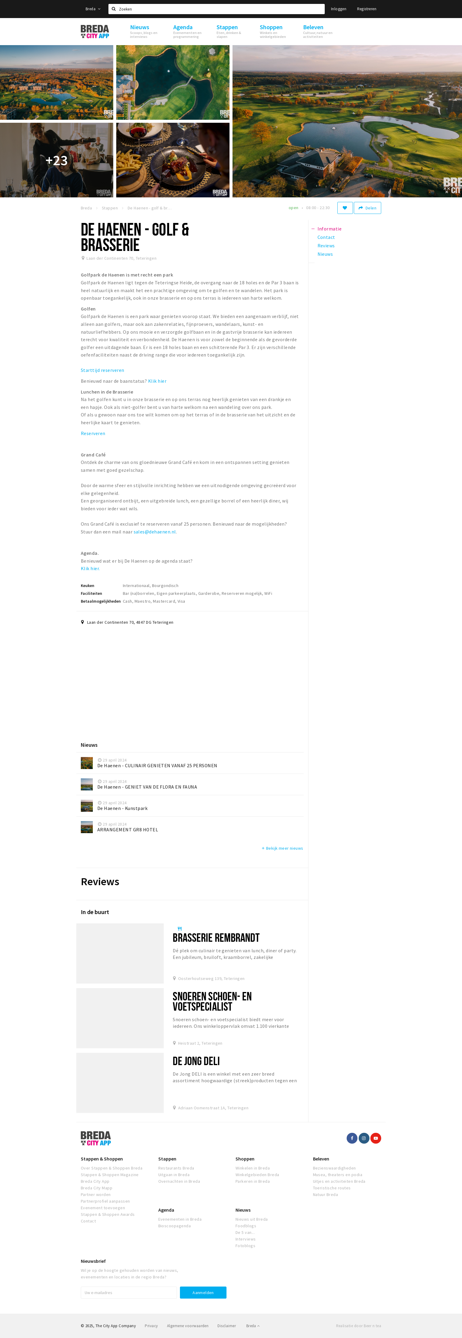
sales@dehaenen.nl (155, 532)
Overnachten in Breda (179, 1181)
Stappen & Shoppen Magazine (109, 1174)
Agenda (166, 1210)
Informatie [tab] (330, 229)
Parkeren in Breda (253, 1181)
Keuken (87, 585)
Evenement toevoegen (103, 1207)
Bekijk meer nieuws (282, 848)
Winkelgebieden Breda (257, 1174)
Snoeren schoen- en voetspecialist (212, 1001)
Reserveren (93, 433)
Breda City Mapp (96, 1188)
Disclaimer (226, 1325)
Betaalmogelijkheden (101, 601)
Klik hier (157, 381)
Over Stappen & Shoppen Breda (111, 1168)
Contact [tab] (326, 237)
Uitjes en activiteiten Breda (339, 1181)
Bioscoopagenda (174, 1225)
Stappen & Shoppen (102, 1159)
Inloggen (338, 8)
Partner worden (96, 1194)
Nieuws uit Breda (252, 1219)
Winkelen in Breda (253, 1168)
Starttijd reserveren (103, 370)
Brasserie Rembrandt (216, 937)
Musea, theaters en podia (338, 1174)
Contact (88, 1221)
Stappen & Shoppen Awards (108, 1214)
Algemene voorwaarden (188, 1325)
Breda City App (95, 1181)
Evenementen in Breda (180, 1219)
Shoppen (245, 1159)
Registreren (366, 8)
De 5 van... (245, 1232)
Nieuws (243, 1210)
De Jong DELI (196, 1060)
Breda (93, 8)
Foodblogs (246, 1225)
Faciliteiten (91, 593)
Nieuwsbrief (93, 1261)
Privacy (151, 1325)
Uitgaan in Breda (174, 1174)
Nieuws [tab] (325, 254)
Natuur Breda (325, 1194)
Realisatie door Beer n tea (358, 1325)
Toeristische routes (332, 1188)
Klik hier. (91, 568)
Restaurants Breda (176, 1168)
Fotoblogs (245, 1245)
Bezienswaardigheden (334, 1168)
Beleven (321, 1159)
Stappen (167, 1159)
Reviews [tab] (326, 246)
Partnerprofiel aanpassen (105, 1201)
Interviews (246, 1239)
